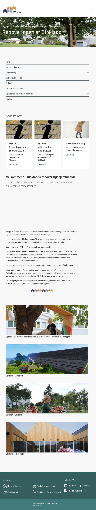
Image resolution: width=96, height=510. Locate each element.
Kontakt (9, 99)
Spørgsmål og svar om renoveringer (21, 94)
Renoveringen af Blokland (32, 32)
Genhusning (11, 72)
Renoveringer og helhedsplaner (29, 26)
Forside (9, 62)
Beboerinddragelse (14, 78)
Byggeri (6, 26)
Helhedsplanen (12, 67)
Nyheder (9, 83)
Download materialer (14, 88)
